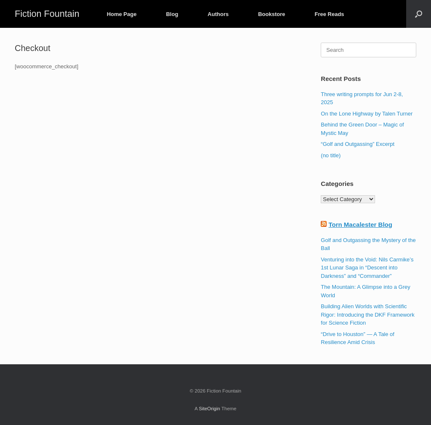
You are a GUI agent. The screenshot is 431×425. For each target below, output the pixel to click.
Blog (172, 14)
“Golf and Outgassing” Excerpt (357, 144)
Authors (218, 14)
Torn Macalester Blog (360, 224)
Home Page (122, 14)
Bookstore (271, 14)
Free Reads (329, 14)
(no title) (331, 155)
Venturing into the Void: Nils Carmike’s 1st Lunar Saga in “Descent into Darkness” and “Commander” (367, 267)
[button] (418, 14)
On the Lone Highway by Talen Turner (366, 113)
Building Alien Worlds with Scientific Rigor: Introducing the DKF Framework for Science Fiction (368, 314)
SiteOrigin (209, 408)
